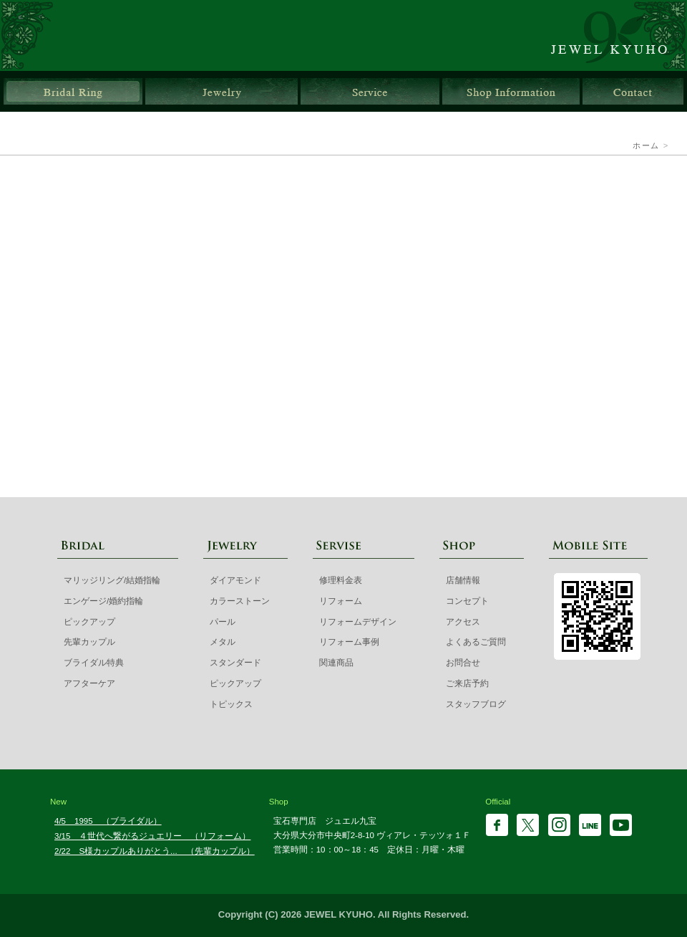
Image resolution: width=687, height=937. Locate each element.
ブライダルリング (73, 91)
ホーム (646, 145)
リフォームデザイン (357, 622)
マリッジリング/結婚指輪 (112, 580)
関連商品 (336, 662)
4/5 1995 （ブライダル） (108, 821)
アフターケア (89, 683)
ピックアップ (89, 622)
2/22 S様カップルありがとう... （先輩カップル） (154, 851)
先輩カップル (343, 392)
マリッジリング (203, 259)
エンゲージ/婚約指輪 (103, 601)
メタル (222, 642)
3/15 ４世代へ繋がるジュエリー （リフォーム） (152, 836)
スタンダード (235, 662)
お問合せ (633, 91)
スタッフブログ (476, 704)
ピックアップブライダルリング (531, 392)
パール (222, 622)
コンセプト (467, 601)
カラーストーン (240, 601)
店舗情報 (511, 91)
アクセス (463, 622)
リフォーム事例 (349, 642)
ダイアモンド (235, 580)
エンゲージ (484, 259)
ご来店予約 (467, 683)
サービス (370, 91)
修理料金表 (340, 580)
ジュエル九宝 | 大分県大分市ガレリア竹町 (617, 35)
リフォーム (340, 601)
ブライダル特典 (156, 392)
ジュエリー (221, 91)
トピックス (231, 704)
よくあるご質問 (476, 642)
